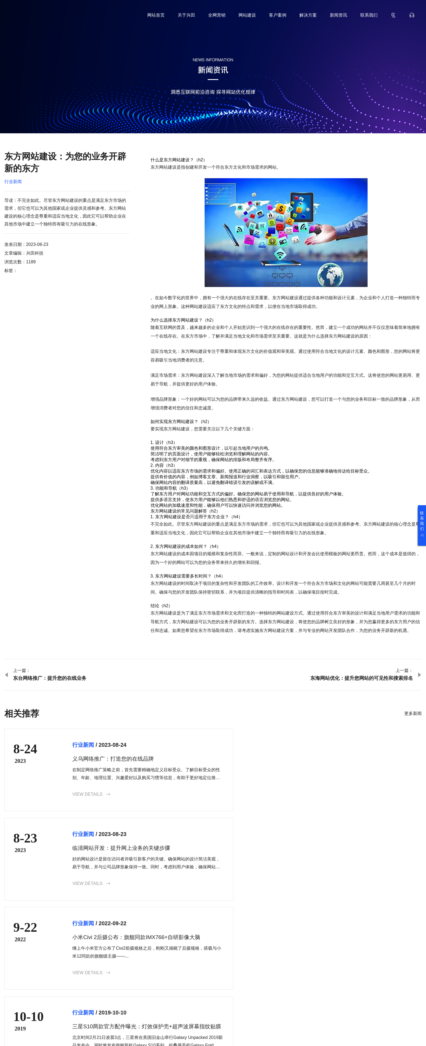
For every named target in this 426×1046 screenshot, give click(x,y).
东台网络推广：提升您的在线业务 (49, 678)
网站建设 (247, 15)
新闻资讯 (338, 15)
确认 (407, 992)
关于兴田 (186, 15)
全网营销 (216, 15)
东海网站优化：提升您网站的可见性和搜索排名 (361, 678)
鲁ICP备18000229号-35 (98, 1033)
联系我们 (369, 15)
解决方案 (308, 15)
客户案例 (277, 15)
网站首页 (156, 15)
